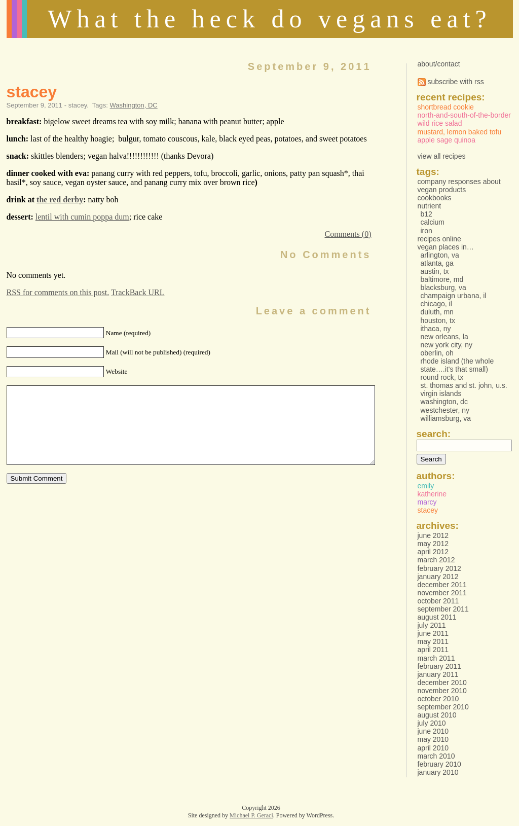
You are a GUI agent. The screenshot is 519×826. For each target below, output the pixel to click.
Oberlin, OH (437, 353)
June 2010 (433, 731)
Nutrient (429, 206)
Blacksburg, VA (443, 287)
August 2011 (437, 617)
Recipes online (439, 239)
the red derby (59, 199)
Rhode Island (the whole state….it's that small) (457, 365)
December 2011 (442, 585)
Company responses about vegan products (459, 185)
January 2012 (438, 576)
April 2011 (433, 649)
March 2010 (436, 756)
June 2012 (433, 535)
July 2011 (432, 625)
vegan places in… (446, 247)
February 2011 (439, 666)
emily (426, 486)
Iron (426, 231)
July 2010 (432, 723)
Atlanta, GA (437, 263)
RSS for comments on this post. (58, 292)
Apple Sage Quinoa (446, 140)
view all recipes (442, 156)
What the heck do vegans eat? (270, 19)
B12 (426, 214)
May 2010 (433, 739)
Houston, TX (438, 320)
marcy (427, 502)
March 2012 (436, 560)
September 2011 (443, 609)
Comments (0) (348, 234)
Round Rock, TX (442, 377)
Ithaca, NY (436, 329)
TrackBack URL (138, 292)
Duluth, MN (437, 312)
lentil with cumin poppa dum (82, 216)
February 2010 (439, 764)
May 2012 (433, 544)
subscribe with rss (451, 82)
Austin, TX (435, 271)
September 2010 (443, 707)
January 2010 (438, 772)
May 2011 (433, 641)
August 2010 (437, 715)
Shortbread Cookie (446, 107)
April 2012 (433, 552)
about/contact (439, 64)
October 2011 (438, 601)
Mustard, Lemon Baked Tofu (460, 132)
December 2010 (442, 682)
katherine (432, 494)
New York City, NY (446, 345)
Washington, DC (134, 105)
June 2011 (433, 633)
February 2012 (439, 568)
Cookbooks (435, 198)
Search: (434, 433)
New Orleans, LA (444, 337)
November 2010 (442, 691)
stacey (32, 92)
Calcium (432, 222)
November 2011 (442, 593)
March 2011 (436, 658)
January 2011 (438, 674)
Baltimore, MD (442, 279)
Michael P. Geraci (251, 815)
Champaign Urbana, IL (454, 296)
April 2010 (433, 748)
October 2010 (438, 699)
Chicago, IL (436, 304)
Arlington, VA (440, 255)
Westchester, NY (445, 410)
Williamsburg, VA (446, 418)
